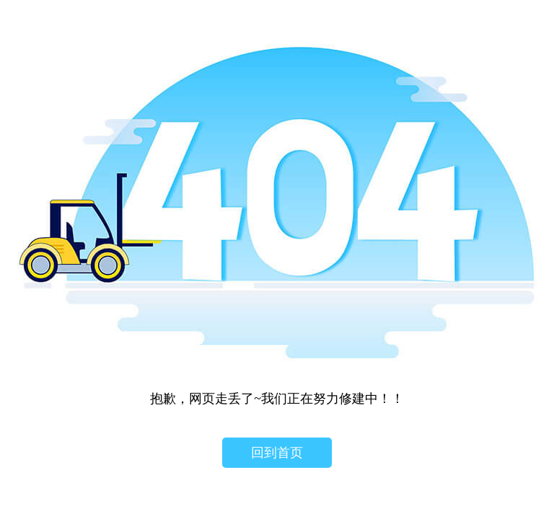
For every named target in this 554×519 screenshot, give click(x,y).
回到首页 (277, 452)
